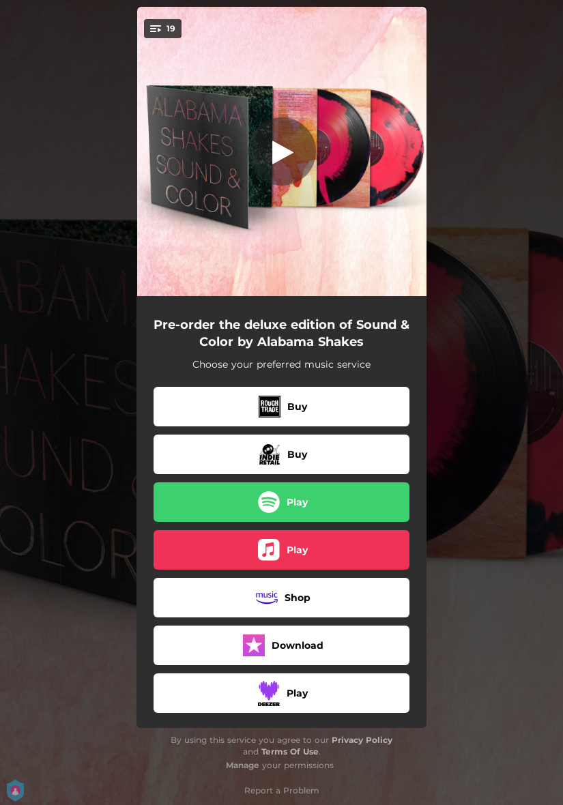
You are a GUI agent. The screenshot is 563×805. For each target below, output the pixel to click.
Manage (242, 765)
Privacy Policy (362, 740)
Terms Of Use (290, 751)
